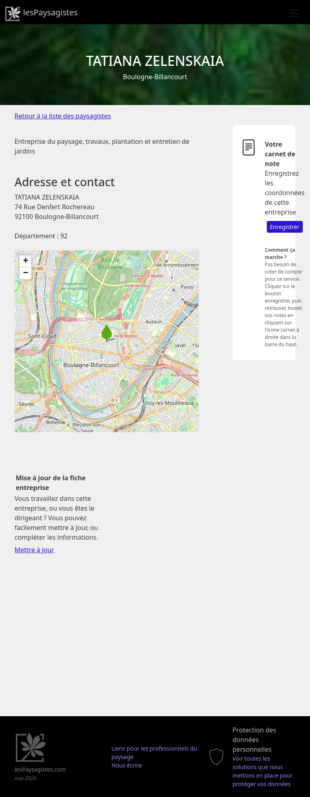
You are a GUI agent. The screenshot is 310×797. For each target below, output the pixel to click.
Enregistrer (285, 227)
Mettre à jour (34, 549)
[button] (106, 333)
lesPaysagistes (41, 13)
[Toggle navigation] (294, 13)
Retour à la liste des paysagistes (63, 115)
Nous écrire (126, 765)
